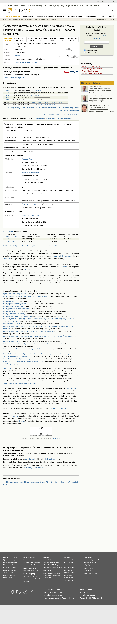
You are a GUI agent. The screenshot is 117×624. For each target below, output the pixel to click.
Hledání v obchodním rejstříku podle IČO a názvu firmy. (96, 36)
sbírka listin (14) (65, 118)
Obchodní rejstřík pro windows (92, 69)
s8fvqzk (17, 56)
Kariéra (89, 1)
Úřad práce (26, 570)
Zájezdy (94, 1)
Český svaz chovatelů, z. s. (32, 204)
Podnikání (67, 557)
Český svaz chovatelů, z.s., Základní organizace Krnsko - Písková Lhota (39, 19)
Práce (87, 6)
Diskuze (96, 6)
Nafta (58, 576)
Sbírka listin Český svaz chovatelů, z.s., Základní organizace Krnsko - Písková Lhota (34, 246)
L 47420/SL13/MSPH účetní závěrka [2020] (44, 104)
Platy (36, 570)
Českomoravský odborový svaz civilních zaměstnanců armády (26, 296)
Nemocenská (27, 576)
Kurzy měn (31, 6)
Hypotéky (56, 6)
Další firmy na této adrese (33, 468)
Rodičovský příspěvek (9, 570)
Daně (65, 580)
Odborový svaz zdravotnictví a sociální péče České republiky (25, 349)
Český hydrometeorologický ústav (15, 304)
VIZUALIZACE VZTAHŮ (72, 40)
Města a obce (68, 562)
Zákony (81, 6)
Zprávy (10, 6)
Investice (46, 557)
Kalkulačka (74, 6)
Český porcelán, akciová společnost (16, 309)
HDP (52, 565)
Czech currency (88, 570)
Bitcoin (50, 6)
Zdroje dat (7, 368)
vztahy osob (51, 118)
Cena (89, 560)
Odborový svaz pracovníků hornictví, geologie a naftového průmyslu (28, 331)
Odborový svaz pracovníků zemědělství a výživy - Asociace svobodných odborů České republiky (39, 336)
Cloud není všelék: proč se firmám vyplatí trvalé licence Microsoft (100, 91)
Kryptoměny (47, 567)
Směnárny (26, 565)
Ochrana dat (48, 589)
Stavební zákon (68, 578)
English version (88, 568)
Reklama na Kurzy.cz (88, 589)
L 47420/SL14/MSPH (10, 236)
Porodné (34, 576)
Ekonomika (46, 565)
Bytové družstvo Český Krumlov (15, 294)
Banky (25, 557)
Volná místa (32, 568)
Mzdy (32, 570)
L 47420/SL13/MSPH (10, 239)
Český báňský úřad (10, 301)
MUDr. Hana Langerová (30, 215)
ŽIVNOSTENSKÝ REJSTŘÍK (20, 40)
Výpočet (14, 557)
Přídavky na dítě (8, 565)
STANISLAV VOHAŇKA (39, 95)
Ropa (45, 576)
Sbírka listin (8, 231)
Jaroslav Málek (36, 90)
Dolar (35, 565)
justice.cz (28, 269)
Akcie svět (23, 6)
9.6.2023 (7, 90)
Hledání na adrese (44, 16)
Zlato (45, 6)
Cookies (57, 589)
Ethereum (59, 567)
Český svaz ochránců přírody (14, 314)
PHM (49, 576)
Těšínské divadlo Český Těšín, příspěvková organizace (23, 359)
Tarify (62, 6)
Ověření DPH (60, 16)
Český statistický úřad (11, 311)
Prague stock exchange (91, 573)
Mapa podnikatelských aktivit (92, 73)
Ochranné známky (76, 16)
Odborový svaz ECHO (11, 324)
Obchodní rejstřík (14, 19)
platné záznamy (91, 50)
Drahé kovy (47, 570)
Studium (115, 1)
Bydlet (110, 1)
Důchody (26, 581)
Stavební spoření (35, 562)
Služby (101, 16)
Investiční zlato (51, 573)
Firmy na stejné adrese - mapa (25, 62)
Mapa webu (90, 565)
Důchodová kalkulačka (10, 562)
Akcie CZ (16, 6)
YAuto (99, 1)
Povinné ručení (7, 578)
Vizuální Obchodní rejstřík (91, 66)
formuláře (70, 580)
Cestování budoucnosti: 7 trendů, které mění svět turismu (101, 111)
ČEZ (49, 560)
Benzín (54, 576)
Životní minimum (8, 572)
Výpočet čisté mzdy (9, 560)
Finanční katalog (68, 570)
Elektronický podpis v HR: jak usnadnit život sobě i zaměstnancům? (100, 100)
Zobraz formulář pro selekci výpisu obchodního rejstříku (60, 114)
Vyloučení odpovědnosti (53, 592)
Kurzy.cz (5, 19)
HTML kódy (95, 598)
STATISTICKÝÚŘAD (32, 40)
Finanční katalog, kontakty (91, 71)
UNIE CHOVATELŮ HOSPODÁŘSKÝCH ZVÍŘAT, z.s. (23, 361)
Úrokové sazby (27, 560)
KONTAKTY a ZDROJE (57, 408)
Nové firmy (91, 16)
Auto (85, 560)
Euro (32, 565)
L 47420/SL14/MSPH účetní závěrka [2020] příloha (47, 102)
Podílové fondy (54, 562)
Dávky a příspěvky (29, 574)
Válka (91, 6)
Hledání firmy (28, 16)
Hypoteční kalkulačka (9, 575)
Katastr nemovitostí (69, 565)
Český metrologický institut (13, 306)
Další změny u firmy (52, 459)
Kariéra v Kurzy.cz (86, 592)
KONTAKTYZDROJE (43, 40)
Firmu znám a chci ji (14, 78)
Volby (85, 565)
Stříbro (59, 573)
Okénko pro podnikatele (90, 83)
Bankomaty (32, 557)
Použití (82, 598)
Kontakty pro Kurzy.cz (88, 595)
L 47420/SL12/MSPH (10, 241)
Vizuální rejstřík (12, 16)
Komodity (39, 6)
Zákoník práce (68, 575)
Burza (45, 560)
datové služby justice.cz (62, 256)
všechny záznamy (91, 52)
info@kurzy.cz (71, 388)
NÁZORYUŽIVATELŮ (53, 40)
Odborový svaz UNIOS (11, 341)
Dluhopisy (46, 562)
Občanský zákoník (69, 572)
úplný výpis (39, 118)
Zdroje (21, 421)
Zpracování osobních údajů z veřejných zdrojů (20, 383)
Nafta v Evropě (47, 578)
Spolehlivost (95, 560)
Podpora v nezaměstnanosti (31, 579)
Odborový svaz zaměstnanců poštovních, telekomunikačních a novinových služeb (33, 344)
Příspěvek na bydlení (9, 567)
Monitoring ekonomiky (90, 562)
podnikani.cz (56, 438)
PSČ (73, 562)
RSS (88, 598)
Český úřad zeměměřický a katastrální (17, 316)
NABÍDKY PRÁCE (62, 40)
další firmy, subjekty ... (11, 364)
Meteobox (104, 1)
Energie (67, 6)
